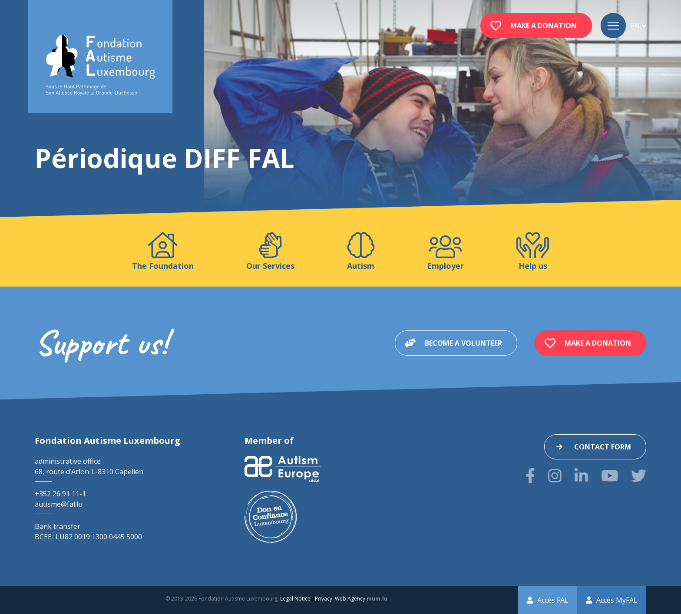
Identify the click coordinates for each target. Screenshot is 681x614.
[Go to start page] (100, 65)
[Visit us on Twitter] (638, 475)
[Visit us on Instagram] (555, 475)
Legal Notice (295, 598)
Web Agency (350, 598)
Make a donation (543, 25)
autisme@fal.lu (59, 504)
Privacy (323, 598)
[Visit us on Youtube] (609, 475)
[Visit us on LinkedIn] (581, 475)
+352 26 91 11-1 (60, 493)
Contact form (602, 447)
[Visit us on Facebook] (530, 475)
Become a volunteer (463, 343)
